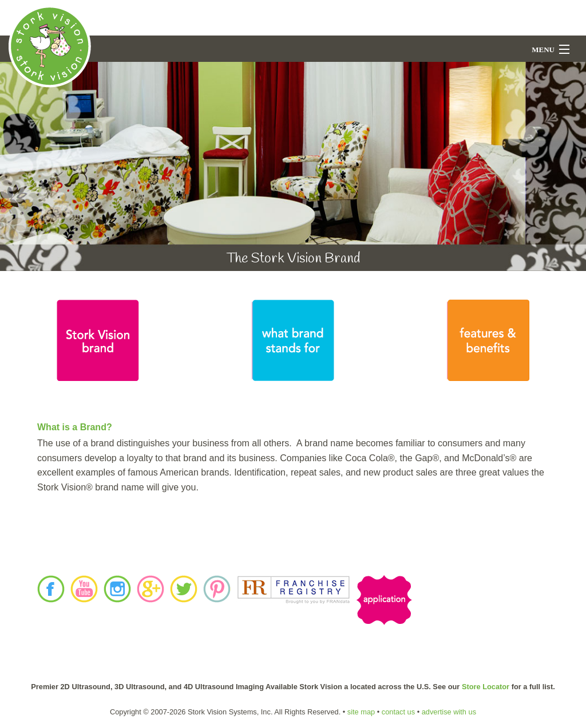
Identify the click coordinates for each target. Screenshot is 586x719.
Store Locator (485, 686)
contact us (398, 712)
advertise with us (449, 712)
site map (361, 712)
